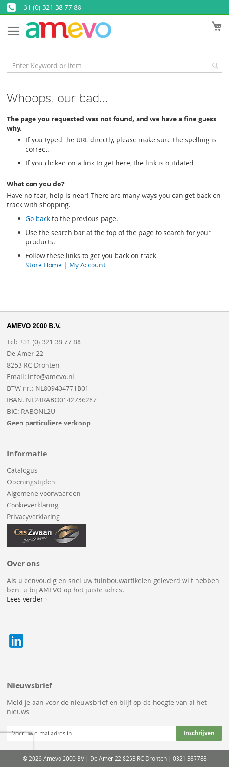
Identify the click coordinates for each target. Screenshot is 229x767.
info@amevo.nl (51, 376)
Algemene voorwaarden (44, 493)
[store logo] (68, 30)
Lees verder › (27, 599)
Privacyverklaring (33, 516)
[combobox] (114, 65)
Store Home (44, 264)
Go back (38, 218)
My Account (87, 264)
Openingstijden (31, 481)
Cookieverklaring (33, 505)
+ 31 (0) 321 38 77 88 (49, 7)
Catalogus (22, 470)
